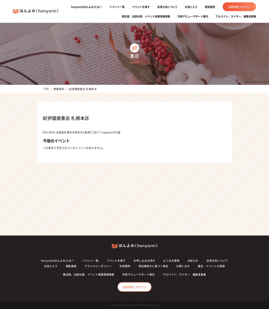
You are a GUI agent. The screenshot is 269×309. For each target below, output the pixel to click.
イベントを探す (141, 7)
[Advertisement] (134, 199)
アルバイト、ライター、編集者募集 (235, 16)
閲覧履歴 (210, 7)
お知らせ (193, 260)
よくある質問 (171, 260)
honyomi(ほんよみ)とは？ (86, 7)
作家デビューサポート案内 (193, 16)
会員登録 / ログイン (239, 7)
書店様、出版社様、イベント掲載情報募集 (146, 16)
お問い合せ (183, 266)
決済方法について (167, 7)
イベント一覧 (117, 7)
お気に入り (191, 7)
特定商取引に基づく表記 (153, 266)
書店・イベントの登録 (211, 266)
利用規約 (125, 266)
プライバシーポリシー (98, 266)
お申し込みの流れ (144, 260)
